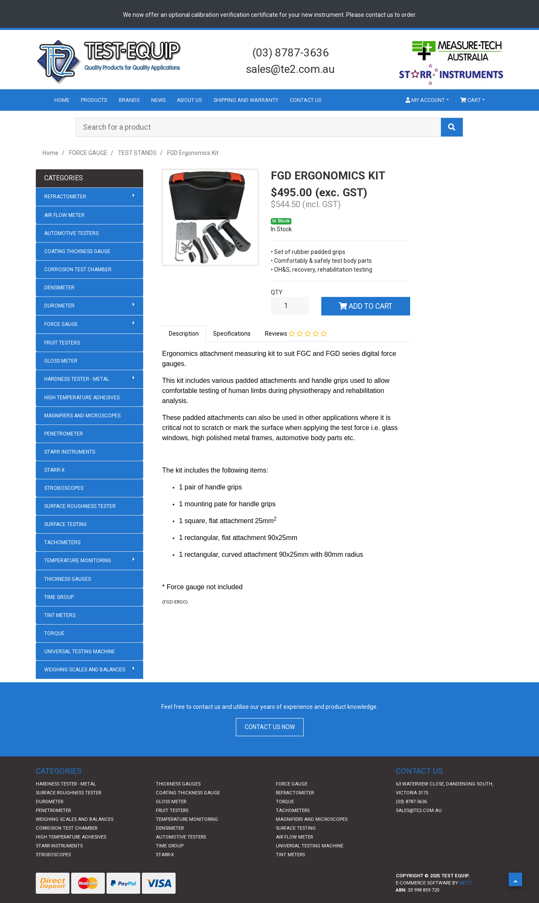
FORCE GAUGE (89, 324)
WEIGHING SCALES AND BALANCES (89, 669)
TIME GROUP (59, 597)
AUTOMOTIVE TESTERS (71, 233)
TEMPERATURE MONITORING (89, 560)
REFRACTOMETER (89, 196)
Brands (129, 100)
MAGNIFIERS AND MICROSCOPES (82, 416)
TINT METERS (59, 615)
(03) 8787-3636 (290, 52)
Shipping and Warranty (245, 100)
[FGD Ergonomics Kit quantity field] (290, 306)
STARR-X (54, 470)
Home (61, 100)
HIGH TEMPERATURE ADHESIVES (82, 398)
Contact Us (305, 100)
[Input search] (258, 127)
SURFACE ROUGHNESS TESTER (80, 506)
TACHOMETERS (62, 542)
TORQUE (54, 633)
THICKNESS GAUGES (67, 579)
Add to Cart (365, 306)
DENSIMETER (59, 288)
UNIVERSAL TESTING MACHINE (79, 652)
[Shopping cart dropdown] (472, 100)
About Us (189, 100)
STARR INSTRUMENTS (69, 452)
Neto (465, 883)
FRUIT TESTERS (62, 343)
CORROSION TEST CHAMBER (78, 270)
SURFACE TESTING (65, 524)
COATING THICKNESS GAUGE (77, 251)
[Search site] (452, 127)
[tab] (184, 334)
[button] (515, 879)
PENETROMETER (63, 434)
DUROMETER (89, 305)
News (158, 100)
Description (184, 333)
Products (94, 100)
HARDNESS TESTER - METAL (89, 378)
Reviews (296, 333)
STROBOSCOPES (63, 488)
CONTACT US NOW (270, 727)
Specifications (232, 333)
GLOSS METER (60, 361)
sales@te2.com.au (290, 69)
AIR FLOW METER (64, 215)
